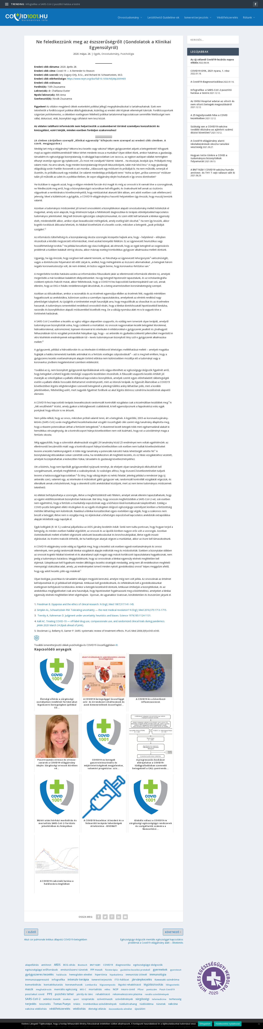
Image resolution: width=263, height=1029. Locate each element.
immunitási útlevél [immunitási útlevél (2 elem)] (136, 971)
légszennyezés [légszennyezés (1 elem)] (107, 981)
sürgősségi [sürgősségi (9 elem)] (142, 995)
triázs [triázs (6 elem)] (76, 1000)
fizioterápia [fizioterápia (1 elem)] (111, 966)
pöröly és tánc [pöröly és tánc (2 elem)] (85, 990)
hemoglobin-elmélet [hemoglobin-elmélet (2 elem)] (80, 971)
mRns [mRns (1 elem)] (107, 985)
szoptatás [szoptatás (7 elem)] (88, 995)
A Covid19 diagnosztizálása (207, 78)
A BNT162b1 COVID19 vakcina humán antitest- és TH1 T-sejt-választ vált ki (213, 167)
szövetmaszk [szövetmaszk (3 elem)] (105, 995)
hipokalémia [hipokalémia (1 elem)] (116, 971)
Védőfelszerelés (227, 17)
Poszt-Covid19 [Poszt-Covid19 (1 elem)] (167, 985)
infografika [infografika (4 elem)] (58, 976)
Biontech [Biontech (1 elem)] (82, 961)
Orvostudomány (128, 17)
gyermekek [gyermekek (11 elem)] (160, 966)
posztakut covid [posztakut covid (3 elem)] (34, 990)
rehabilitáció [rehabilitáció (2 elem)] (103, 990)
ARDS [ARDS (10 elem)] (57, 961)
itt (117, 641)
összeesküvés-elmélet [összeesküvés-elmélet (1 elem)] (120, 1005)
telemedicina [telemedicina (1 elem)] (159, 995)
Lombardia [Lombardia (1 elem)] (91, 981)
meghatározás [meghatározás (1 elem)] (43, 985)
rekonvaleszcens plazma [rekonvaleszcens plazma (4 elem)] (127, 990)
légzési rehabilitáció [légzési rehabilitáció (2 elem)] (129, 981)
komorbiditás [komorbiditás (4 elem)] (33, 981)
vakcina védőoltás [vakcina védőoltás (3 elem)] (36, 1005)
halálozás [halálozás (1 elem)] (61, 971)
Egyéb (97, 50)
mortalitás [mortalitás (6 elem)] (95, 985)
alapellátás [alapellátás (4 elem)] (32, 961)
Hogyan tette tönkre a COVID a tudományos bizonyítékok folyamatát (209, 154)
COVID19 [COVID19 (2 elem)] (108, 961)
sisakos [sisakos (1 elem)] (67, 995)
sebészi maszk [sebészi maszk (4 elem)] (51, 995)
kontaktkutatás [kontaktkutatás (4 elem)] (53, 981)
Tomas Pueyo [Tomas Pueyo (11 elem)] (62, 1000)
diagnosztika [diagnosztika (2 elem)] (123, 961)
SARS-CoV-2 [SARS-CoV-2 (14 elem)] (32, 995)
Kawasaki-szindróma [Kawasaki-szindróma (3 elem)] (167, 976)
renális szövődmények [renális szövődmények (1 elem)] (157, 990)
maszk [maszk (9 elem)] (29, 986)
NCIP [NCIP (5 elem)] (115, 985)
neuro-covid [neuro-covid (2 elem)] (128, 985)
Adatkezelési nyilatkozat (228, 1023)
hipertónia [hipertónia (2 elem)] (101, 971)
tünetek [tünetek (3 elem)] (161, 1000)
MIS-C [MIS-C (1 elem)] (83, 985)
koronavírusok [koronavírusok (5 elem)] (74, 981)
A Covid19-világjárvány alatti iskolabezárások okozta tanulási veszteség (210, 140)
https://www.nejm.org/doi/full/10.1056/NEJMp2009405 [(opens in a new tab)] (96, 75)
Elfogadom (205, 1023)
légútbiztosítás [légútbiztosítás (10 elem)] (153, 981)
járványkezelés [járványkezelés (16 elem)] (142, 976)
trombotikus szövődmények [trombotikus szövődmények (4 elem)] (100, 1000)
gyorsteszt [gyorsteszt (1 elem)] (175, 966)
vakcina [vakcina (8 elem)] (173, 1000)
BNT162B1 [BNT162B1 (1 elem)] (95, 961)
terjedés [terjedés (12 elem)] (30, 1000)
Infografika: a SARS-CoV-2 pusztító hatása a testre (52, 4)
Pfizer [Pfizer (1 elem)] (141, 985)
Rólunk (247, 17)
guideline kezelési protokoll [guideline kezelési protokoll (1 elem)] (135, 966)
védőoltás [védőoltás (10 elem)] (79, 1005)
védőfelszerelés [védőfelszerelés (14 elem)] (59, 1005)
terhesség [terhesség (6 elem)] (175, 995)
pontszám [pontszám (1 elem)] (151, 985)
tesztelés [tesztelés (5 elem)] (45, 1000)
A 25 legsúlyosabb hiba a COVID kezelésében (209, 113)
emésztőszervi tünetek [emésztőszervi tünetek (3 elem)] (74, 966)
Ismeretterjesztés (196, 17)
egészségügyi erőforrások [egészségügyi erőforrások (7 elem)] (41, 966)
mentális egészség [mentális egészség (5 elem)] (65, 985)
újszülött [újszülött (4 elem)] (140, 1005)
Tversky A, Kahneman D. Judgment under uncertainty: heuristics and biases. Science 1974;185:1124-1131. (94, 612)
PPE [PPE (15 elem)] (49, 990)
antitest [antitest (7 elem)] (46, 961)
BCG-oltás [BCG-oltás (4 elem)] (69, 961)
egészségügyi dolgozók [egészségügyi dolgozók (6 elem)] (148, 961)
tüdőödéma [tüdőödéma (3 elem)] (146, 1000)
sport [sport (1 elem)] (76, 995)
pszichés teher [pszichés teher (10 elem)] (64, 990)
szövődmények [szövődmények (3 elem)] (124, 995)
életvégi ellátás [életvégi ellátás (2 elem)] (97, 1005)
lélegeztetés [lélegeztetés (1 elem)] (172, 981)
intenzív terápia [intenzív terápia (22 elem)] (78, 976)
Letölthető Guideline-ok (163, 17)
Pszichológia (127, 50)
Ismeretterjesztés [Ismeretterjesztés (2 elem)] (102, 976)
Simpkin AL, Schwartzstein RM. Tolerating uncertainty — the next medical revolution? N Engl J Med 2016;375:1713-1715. (102, 606)
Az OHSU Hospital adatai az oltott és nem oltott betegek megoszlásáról (212, 99)
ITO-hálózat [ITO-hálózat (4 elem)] (122, 976)
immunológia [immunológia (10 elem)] (158, 971)
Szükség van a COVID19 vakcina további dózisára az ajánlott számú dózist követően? (212, 125)
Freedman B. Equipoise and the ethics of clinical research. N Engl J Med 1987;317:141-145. (85, 600)
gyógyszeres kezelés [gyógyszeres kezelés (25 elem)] (39, 971)
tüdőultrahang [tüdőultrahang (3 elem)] (128, 1000)
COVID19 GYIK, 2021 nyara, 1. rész (210, 67)
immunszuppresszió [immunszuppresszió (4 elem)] (37, 976)
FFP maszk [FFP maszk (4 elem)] (96, 966)
